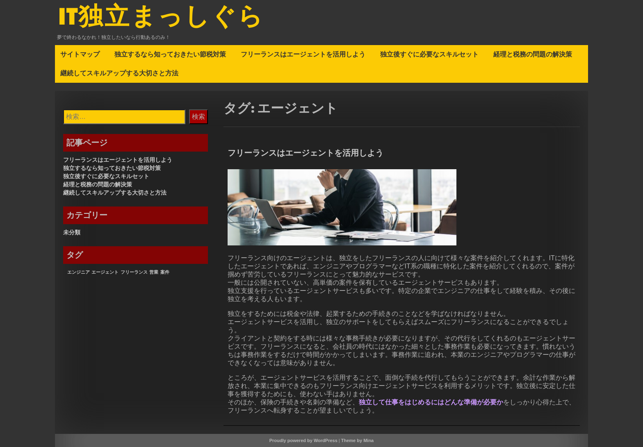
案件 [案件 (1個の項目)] (164, 272)
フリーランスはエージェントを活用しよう (303, 54)
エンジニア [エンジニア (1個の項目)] (78, 272)
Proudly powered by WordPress (303, 440)
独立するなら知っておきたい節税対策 (170, 54)
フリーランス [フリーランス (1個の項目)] (134, 272)
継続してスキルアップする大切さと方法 (119, 73)
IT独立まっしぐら (161, 17)
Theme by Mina (357, 440)
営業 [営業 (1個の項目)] (153, 272)
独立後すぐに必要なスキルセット (429, 54)
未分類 (71, 232)
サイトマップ (80, 54)
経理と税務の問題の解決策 (532, 54)
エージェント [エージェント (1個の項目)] (105, 272)
